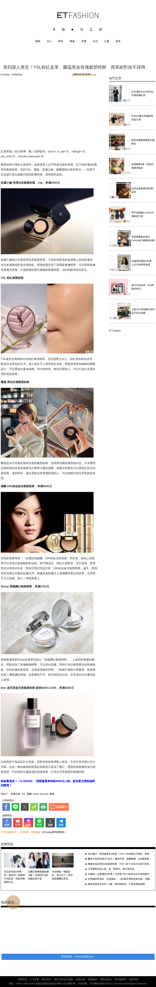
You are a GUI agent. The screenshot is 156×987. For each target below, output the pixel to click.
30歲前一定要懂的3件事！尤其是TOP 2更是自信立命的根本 (118, 874)
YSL (23, 793)
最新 (37, 41)
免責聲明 (133, 979)
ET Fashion (78, 15)
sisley (35, 793)
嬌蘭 (29, 793)
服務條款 (92, 979)
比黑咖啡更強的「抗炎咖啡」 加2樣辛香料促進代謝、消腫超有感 (120, 879)
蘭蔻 (52, 793)
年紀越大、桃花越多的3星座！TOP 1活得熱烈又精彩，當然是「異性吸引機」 (120, 853)
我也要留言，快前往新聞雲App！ (78, 956)
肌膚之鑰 (15, 793)
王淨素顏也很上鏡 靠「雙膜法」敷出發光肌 (111, 868)
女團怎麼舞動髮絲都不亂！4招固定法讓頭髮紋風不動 (38, 875)
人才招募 (34, 979)
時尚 (60, 41)
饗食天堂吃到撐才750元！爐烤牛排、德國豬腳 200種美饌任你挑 (120, 858)
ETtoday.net (119, 983)
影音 (118, 41)
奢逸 (72, 41)
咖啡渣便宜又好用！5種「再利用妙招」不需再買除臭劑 (116, 884)
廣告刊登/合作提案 (63, 979)
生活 (95, 41)
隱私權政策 (106, 979)
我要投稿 (22, 979)
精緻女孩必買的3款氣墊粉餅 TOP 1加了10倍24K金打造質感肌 (120, 864)
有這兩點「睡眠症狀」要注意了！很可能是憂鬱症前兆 (62, 875)
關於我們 (46, 979)
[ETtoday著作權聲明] (53, 832)
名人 (49, 41)
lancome (44, 793)
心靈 (106, 41)
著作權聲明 (120, 979)
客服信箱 (80, 979)
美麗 (83, 41)
